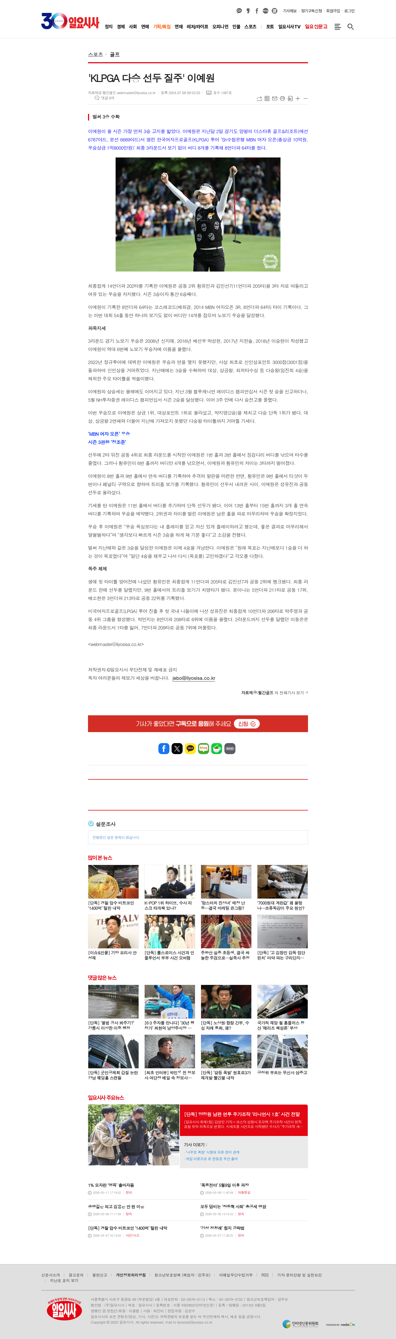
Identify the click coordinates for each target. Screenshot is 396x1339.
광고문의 (76, 1275)
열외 (274, 11)
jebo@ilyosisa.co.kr (193, 678)
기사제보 (290, 11)
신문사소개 (50, 1275)
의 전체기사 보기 (272, 692)
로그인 (349, 11)
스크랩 (290, 98)
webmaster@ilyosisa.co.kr (116, 644)
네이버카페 (216, 748)
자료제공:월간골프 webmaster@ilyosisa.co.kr (121, 92)
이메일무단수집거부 (236, 1275)
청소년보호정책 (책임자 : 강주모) (182, 1275)
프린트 (282, 98)
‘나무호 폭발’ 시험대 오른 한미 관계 (213, 1152)
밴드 (229, 748)
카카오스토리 (248, 11)
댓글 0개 (107, 97)
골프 (115, 54)
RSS (265, 1275)
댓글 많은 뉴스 (102, 977)
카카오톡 (190, 748)
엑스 (177, 748)
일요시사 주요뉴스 (106, 1097)
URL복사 (259, 98)
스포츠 (95, 54)
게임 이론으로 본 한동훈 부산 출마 (212, 1158)
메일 (274, 98)
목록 (267, 98)
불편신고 (99, 1275)
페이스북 (257, 11)
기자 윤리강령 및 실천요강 (299, 1275)
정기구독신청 (311, 11)
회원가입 (333, 11)
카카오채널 (239, 11)
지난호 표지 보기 (64, 1280)
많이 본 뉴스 (100, 858)
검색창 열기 (350, 27)
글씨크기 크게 (297, 98)
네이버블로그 (266, 11)
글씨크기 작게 (305, 98)
